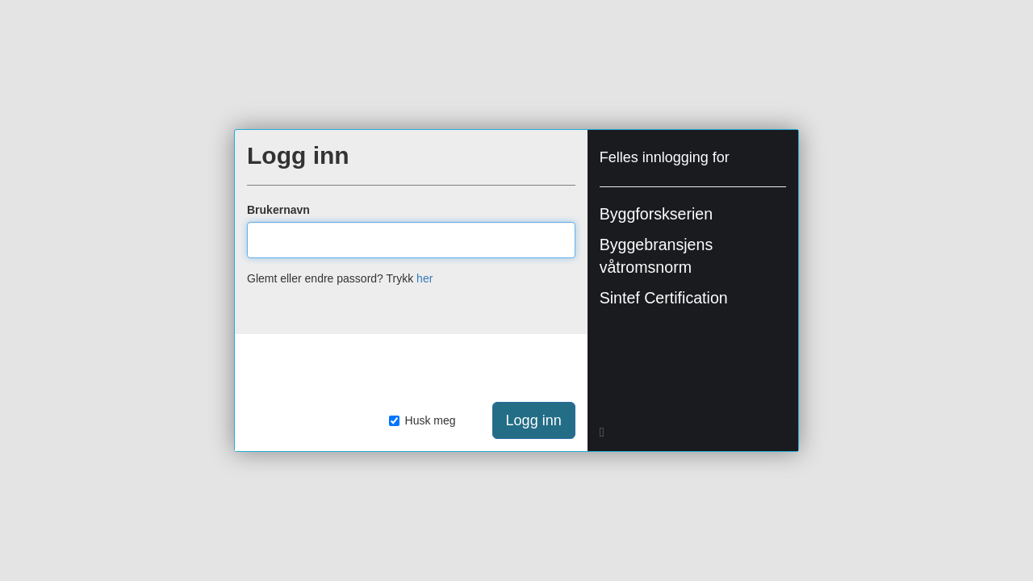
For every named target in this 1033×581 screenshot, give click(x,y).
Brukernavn (278, 209)
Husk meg (422, 420)
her (424, 278)
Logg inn (534, 420)
